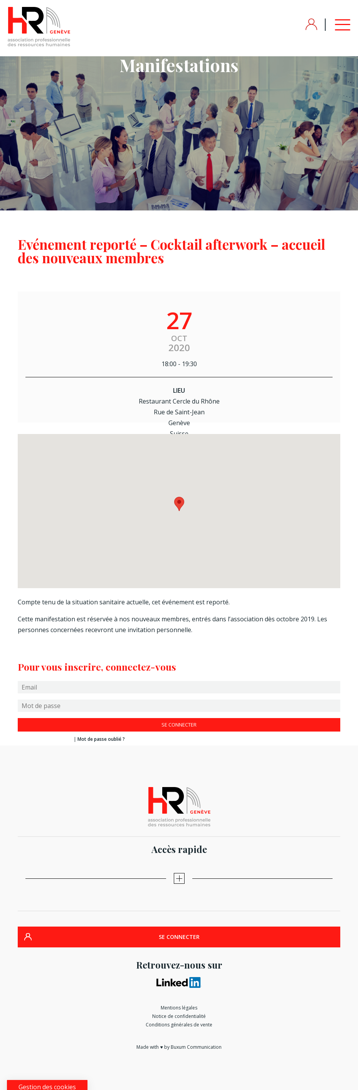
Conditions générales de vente (179, 1024)
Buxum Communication (196, 1047)
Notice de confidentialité (179, 1016)
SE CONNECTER (179, 936)
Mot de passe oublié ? (101, 739)
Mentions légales (179, 1007)
